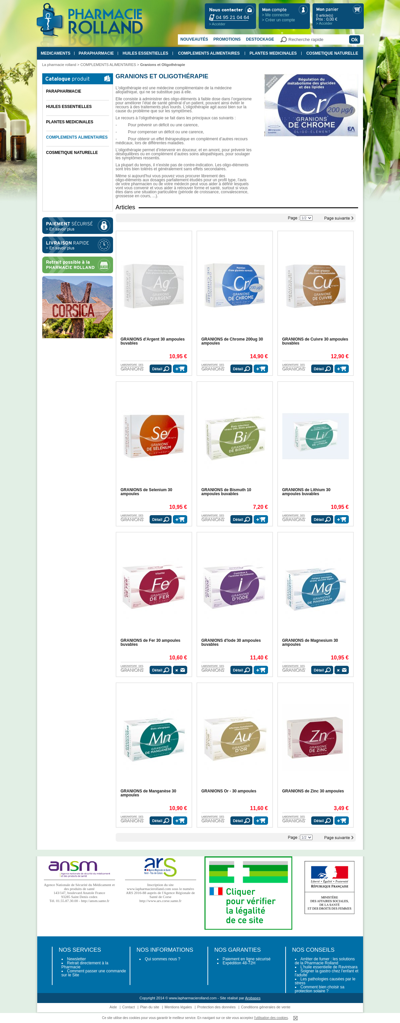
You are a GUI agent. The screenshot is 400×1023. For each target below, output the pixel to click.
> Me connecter (276, 15)
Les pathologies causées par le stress (325, 981)
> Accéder (217, 24)
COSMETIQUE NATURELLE (332, 53)
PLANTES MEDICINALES (273, 53)
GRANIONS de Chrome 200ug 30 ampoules (232, 341)
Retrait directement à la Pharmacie (85, 965)
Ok (354, 39)
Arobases (252, 998)
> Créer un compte (278, 20)
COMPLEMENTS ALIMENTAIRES (209, 53)
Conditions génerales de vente (266, 1007)
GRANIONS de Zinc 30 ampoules (313, 791)
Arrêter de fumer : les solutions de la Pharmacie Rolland (325, 961)
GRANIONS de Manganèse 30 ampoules (148, 793)
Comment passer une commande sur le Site (94, 973)
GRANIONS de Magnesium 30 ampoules (310, 642)
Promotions (227, 39)
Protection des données (216, 1007)
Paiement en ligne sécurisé (247, 959)
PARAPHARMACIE (96, 53)
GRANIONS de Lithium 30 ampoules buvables (306, 492)
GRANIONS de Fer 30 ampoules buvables (151, 642)
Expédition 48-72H (239, 963)
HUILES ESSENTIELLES (145, 53)
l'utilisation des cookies (271, 1018)
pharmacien (142, 184)
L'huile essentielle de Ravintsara (329, 967)
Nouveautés (194, 39)
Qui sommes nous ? (163, 959)
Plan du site (149, 1007)
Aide (113, 1007)
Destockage (260, 39)
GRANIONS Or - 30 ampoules (228, 791)
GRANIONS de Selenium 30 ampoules (146, 492)
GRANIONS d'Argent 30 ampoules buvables (153, 341)
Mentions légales (178, 1007)
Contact (128, 1007)
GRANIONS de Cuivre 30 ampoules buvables (315, 341)
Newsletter (76, 959)
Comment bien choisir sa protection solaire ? (319, 989)
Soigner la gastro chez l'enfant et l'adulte (326, 973)
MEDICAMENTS (55, 53)
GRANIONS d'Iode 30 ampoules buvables (231, 642)
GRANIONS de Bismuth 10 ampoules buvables (226, 492)
